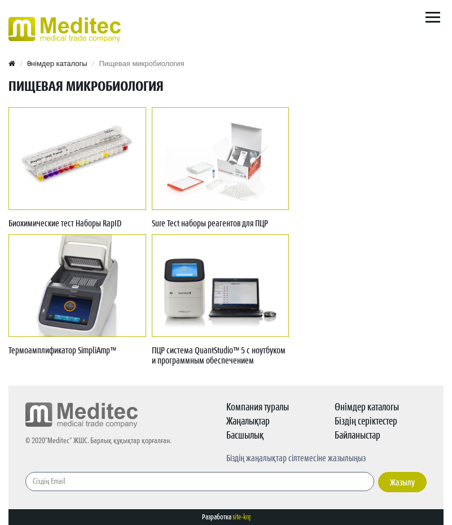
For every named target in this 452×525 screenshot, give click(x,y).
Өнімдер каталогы (57, 63)
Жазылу (402, 483)
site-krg (241, 517)
